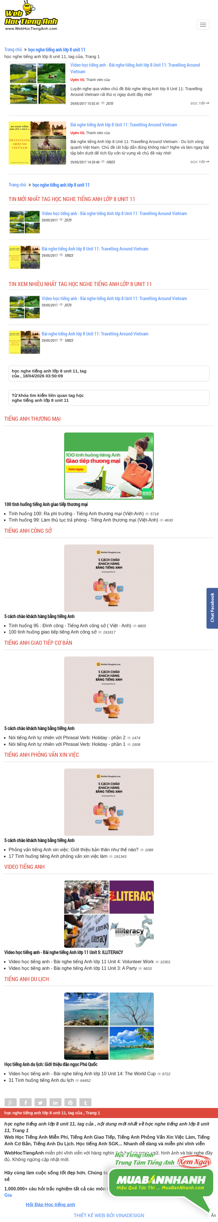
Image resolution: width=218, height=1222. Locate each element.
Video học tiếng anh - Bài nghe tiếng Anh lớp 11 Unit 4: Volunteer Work (82, 961)
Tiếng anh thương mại (32, 418)
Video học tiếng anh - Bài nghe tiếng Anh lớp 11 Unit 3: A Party (73, 968)
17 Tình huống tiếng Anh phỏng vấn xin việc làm (59, 856)
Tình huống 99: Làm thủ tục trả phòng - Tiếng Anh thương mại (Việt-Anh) (84, 520)
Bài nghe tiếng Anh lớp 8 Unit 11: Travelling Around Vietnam (123, 124)
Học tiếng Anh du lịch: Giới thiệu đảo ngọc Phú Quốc (50, 1064)
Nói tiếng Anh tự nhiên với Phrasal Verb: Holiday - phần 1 (68, 744)
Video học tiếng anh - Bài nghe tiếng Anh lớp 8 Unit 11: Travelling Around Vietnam (114, 213)
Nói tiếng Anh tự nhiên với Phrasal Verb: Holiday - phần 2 (68, 737)
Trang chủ (13, 49)
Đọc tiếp (200, 103)
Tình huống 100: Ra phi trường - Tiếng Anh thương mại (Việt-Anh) (77, 513)
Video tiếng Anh (24, 866)
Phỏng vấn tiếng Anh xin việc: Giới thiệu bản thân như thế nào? (74, 849)
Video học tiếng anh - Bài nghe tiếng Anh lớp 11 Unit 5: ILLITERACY (63, 952)
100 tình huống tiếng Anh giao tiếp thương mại (46, 504)
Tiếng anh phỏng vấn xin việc (41, 754)
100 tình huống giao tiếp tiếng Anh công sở (53, 632)
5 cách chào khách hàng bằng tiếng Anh (39, 616)
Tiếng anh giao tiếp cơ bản (38, 642)
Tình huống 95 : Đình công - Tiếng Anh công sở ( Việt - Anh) (71, 625)
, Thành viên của (90, 80)
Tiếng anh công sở (28, 530)
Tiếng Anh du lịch (26, 978)
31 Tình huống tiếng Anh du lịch (42, 1080)
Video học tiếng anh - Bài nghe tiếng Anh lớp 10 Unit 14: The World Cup (83, 1073)
